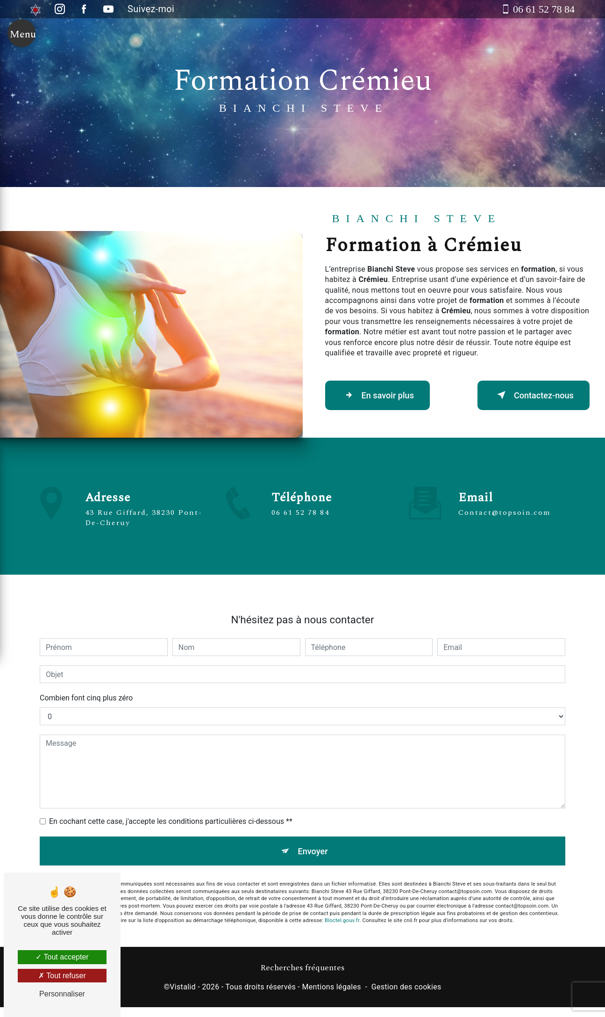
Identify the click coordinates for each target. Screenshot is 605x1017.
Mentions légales (331, 989)
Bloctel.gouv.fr (342, 919)
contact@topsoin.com (504, 508)
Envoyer (313, 847)
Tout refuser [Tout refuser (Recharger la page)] (62, 976)
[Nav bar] (21, 38)
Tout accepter (62, 957)
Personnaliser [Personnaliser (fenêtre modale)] (62, 994)
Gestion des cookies (406, 989)
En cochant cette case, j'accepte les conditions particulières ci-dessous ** (170, 817)
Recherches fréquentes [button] (302, 970)
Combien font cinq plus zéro (86, 693)
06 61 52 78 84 (300, 516)
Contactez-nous (528, 395)
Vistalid (183, 989)
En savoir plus (382, 395)
